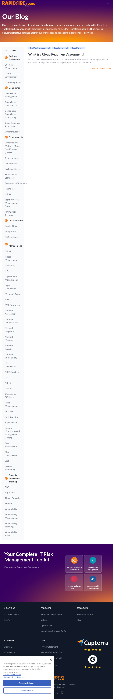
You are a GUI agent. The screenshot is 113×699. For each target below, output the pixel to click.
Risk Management (11, 454)
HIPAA (8, 194)
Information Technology (10, 213)
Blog (79, 619)
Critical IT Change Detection (74, 582)
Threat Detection (13, 498)
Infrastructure (13, 220)
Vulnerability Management (11, 516)
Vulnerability (11, 509)
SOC (7, 487)
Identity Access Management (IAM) (12, 202)
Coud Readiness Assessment (12, 124)
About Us (8, 646)
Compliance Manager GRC (11, 104)
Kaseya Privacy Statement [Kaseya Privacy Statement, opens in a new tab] (14, 677)
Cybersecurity (13, 137)
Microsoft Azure (12, 294)
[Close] (51, 660)
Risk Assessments (11, 445)
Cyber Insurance (12, 131)
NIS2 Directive (12, 372)
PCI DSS (9, 411)
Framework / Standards (11, 176)
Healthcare (10, 188)
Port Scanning (11, 417)
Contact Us (9, 652)
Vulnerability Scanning (11, 525)
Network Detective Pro (11, 321)
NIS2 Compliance (10, 365)
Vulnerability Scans (11, 534)
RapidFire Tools (12, 422)
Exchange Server (12, 169)
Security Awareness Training (12, 478)
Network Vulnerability (11, 356)
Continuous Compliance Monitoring (10, 114)
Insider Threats (12, 226)
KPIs (7, 271)
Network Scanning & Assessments (74, 564)
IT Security (10, 265)
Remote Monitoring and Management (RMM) (12, 433)
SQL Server (10, 492)
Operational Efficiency (10, 395)
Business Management (11, 66)
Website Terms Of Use (51, 652)
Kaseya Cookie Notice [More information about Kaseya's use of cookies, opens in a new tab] (12, 674)
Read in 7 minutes (101, 68)
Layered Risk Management (11, 278)
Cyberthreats (11, 158)
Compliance (12, 87)
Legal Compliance (10, 287)
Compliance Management (11, 95)
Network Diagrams (9, 330)
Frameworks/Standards (13, 183)
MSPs (7, 619)
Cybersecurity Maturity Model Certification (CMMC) (12, 147)
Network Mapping (9, 338)
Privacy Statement (49, 646)
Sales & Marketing (10, 468)
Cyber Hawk (46, 625)
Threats (8, 503)
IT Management (13, 244)
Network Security (9, 347)
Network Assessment (10, 312)
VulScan (44, 619)
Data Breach (11, 163)
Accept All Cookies (27, 683)
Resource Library (85, 614)
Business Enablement (12, 57)
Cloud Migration (13, 82)
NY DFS (8, 388)
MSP (7, 299)
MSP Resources (12, 305)
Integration (10, 231)
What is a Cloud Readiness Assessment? (56, 54)
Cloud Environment (11, 75)
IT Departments (11, 614)
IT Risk (8, 251)
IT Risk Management (11, 258)
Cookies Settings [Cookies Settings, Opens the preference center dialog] (27, 690)
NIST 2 (8, 383)
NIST (7, 377)
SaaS (7, 460)
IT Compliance (12, 237)
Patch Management (11, 404)
